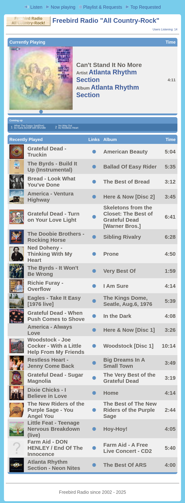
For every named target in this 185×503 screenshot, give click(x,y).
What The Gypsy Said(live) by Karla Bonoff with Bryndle (30, 126)
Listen (33, 7)
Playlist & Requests (100, 7)
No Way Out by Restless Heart (68, 126)
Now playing (60, 7)
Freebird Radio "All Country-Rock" (82, 20)
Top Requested (143, 7)
